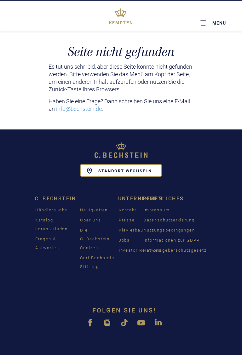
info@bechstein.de (79, 109)
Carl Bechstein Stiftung (97, 262)
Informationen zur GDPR (171, 240)
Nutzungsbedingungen (169, 230)
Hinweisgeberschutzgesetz (175, 250)
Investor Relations (140, 250)
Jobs (124, 240)
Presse (127, 220)
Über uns (90, 220)
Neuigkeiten (94, 210)
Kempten (121, 22)
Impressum (156, 210)
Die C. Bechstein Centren (95, 239)
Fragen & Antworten (47, 243)
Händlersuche (51, 210)
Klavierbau (131, 230)
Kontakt (128, 210)
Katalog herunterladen (51, 224)
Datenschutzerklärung (169, 220)
